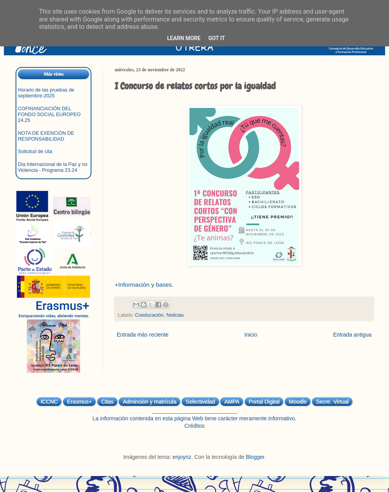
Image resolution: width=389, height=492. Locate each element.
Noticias (175, 315)
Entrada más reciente (142, 335)
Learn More (183, 38)
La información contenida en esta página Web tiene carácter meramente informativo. (194, 418)
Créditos (194, 426)
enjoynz (182, 457)
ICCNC (49, 402)
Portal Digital (264, 402)
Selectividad (200, 402)
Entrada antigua (352, 335)
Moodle (298, 402)
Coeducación (149, 315)
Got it (216, 38)
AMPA (231, 402)
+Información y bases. (144, 284)
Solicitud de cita (35, 151)
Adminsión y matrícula (149, 402)
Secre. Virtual (332, 402)
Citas (107, 402)
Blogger (255, 457)
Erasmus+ (79, 402)
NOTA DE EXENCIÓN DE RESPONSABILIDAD (46, 136)
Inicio (250, 335)
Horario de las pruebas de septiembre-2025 (46, 93)
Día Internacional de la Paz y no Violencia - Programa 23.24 (53, 167)
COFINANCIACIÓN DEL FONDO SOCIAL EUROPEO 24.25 (49, 114)
